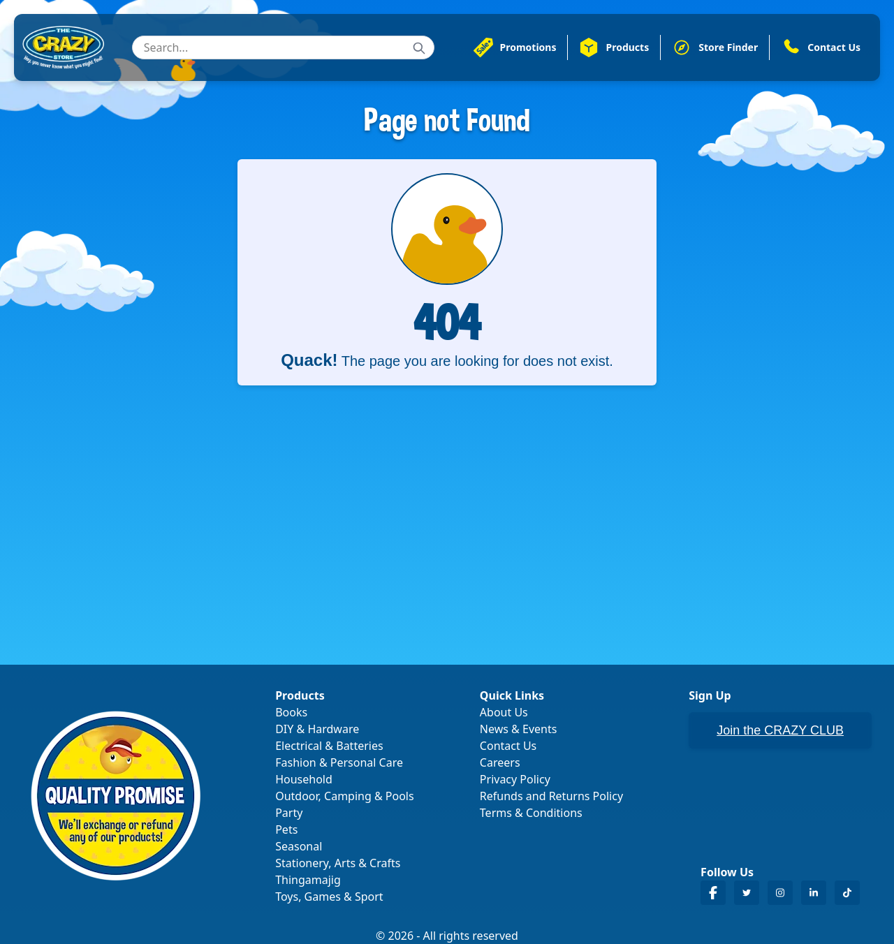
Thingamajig (308, 879)
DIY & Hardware (317, 729)
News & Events (518, 729)
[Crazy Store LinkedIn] (813, 892)
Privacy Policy (515, 779)
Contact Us (508, 745)
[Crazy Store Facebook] (713, 892)
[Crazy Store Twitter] (746, 892)
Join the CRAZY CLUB (780, 730)
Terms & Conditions (531, 812)
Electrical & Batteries (329, 745)
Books (291, 712)
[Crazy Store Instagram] (780, 892)
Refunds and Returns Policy (551, 796)
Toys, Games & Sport (329, 896)
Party (288, 812)
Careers (500, 762)
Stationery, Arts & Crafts (337, 863)
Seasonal (298, 846)
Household (303, 779)
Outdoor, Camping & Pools (344, 796)
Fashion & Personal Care (339, 762)
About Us (504, 712)
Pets (286, 829)
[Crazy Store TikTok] (847, 892)
